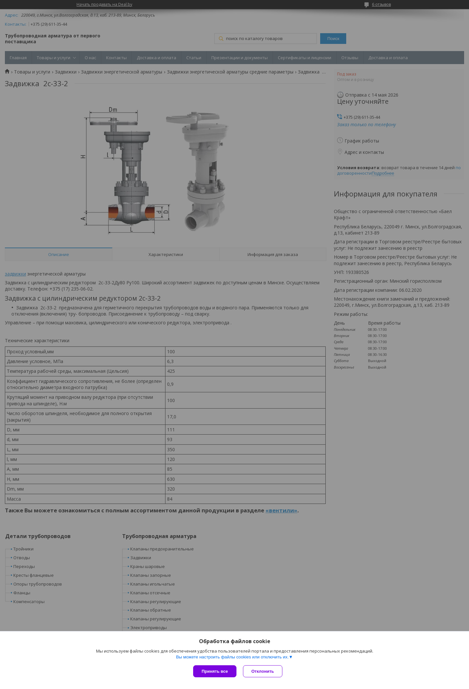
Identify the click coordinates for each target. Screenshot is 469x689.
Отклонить (262, 671)
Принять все (215, 671)
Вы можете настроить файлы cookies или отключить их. (232, 657)
